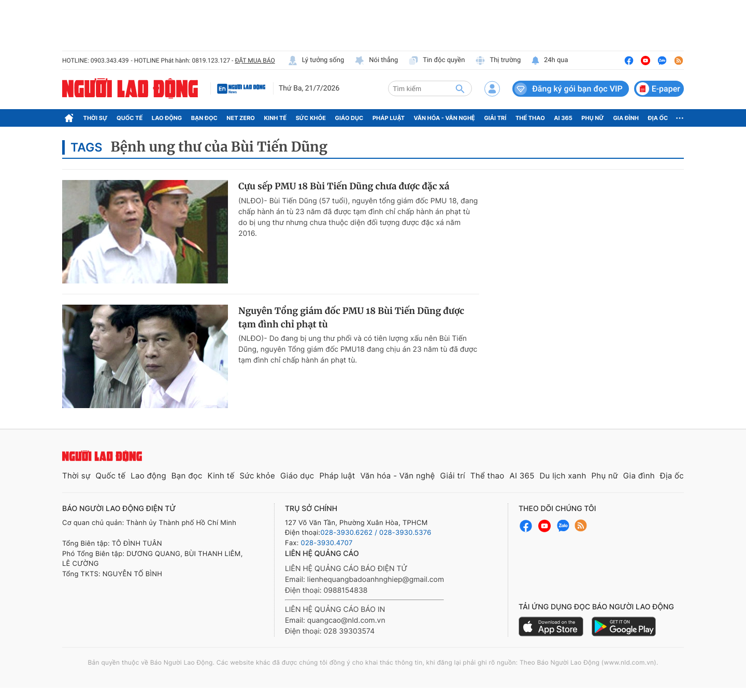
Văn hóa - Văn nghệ (444, 118)
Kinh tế (275, 118)
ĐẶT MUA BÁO (255, 60)
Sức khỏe (311, 118)
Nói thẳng (376, 60)
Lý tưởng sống (316, 60)
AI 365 (563, 118)
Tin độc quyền (436, 60)
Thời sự (95, 118)
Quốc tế (129, 118)
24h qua (549, 60)
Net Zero (240, 118)
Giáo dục (349, 118)
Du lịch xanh (563, 476)
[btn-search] (460, 88)
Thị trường (498, 60)
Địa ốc (658, 118)
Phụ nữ (592, 118)
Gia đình (626, 118)
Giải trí (495, 118)
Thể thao (530, 118)
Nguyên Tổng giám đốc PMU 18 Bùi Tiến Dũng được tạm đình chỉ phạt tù (351, 317)
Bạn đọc (204, 118)
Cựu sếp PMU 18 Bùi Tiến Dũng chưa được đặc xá (344, 186)
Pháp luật (388, 118)
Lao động (167, 118)
